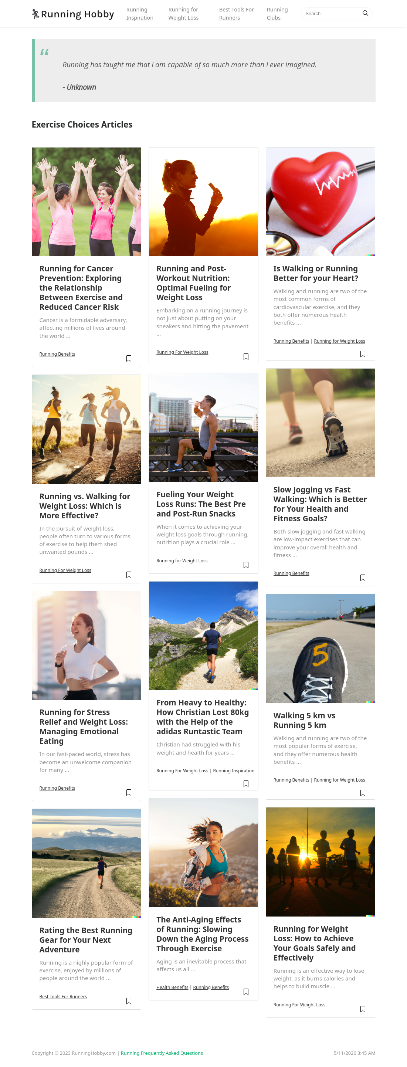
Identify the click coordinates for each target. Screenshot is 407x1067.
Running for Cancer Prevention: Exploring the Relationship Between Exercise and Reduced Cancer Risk (81, 287)
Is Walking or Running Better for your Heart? (316, 273)
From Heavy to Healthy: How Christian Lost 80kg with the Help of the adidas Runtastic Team (202, 716)
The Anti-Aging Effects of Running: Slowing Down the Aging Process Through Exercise (202, 933)
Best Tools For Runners (236, 13)
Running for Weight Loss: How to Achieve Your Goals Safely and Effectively (315, 943)
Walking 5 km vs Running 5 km (305, 720)
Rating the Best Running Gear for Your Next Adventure (86, 940)
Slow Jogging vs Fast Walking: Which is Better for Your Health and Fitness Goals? (320, 504)
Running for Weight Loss (184, 13)
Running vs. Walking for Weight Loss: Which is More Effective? (85, 506)
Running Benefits (57, 354)
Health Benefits (172, 987)
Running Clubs (277, 13)
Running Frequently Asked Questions (162, 1053)
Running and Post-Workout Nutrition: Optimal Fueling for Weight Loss (193, 282)
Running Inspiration (139, 13)
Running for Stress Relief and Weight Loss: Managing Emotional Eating (84, 726)
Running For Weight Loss (65, 570)
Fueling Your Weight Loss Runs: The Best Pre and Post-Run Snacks (201, 504)
